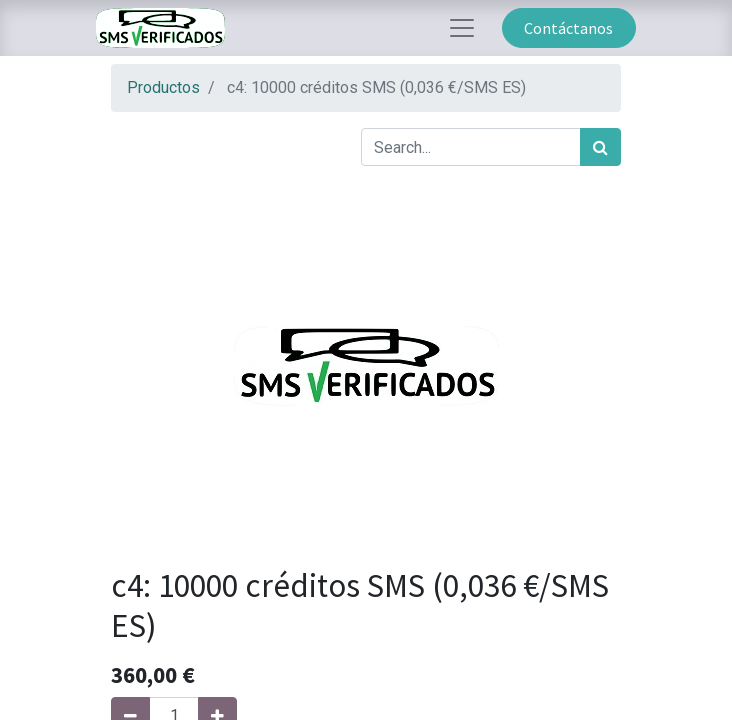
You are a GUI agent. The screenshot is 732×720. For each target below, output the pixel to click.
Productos (163, 87)
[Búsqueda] (600, 147)
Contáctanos (568, 28)
